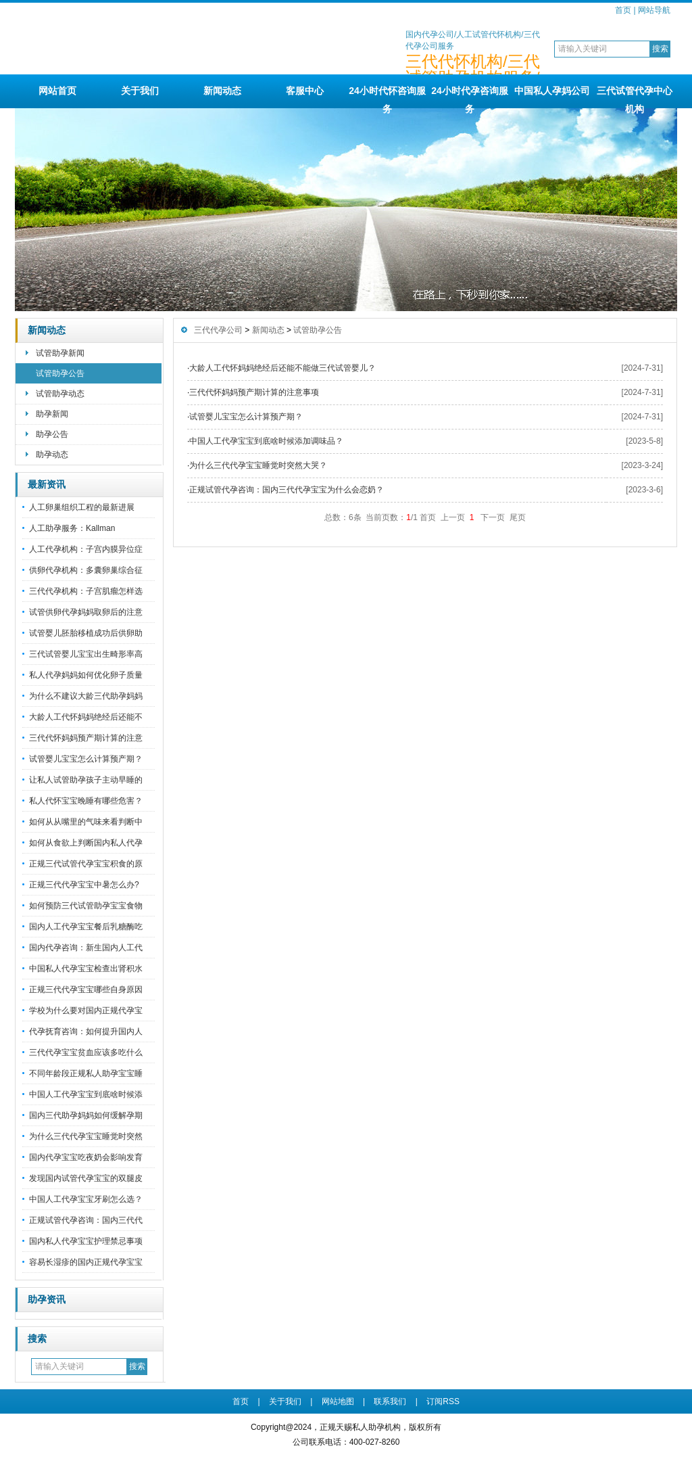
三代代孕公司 (218, 330)
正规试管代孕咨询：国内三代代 (86, 1220)
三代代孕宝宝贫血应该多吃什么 (86, 1052)
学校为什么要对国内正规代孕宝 (86, 1010)
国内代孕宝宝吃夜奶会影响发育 (86, 1157)
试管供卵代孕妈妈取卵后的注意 (86, 612)
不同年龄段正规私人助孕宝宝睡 (86, 1073)
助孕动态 (52, 454)
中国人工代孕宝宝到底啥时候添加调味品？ (266, 441)
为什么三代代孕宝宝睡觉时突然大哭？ (258, 465)
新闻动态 (222, 90)
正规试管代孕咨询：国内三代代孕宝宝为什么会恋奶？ (286, 489)
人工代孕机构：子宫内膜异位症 (86, 549)
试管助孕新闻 (60, 353)
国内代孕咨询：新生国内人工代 (86, 947)
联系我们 (390, 1401)
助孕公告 (52, 434)
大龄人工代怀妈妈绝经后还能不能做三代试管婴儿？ (282, 368)
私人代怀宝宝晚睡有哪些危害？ (86, 801)
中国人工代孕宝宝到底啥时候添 (86, 1094)
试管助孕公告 (60, 373)
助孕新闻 (52, 414)
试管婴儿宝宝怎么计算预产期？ (86, 759)
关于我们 (140, 90)
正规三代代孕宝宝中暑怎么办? (84, 884)
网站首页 (57, 90)
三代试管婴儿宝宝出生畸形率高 (86, 654)
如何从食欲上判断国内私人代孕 (86, 842)
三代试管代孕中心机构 (634, 96)
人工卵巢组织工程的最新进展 (81, 507)
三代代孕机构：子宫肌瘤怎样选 (86, 591)
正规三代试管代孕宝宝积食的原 (86, 863)
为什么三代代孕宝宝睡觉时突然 (86, 1136)
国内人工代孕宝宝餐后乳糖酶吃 (86, 926)
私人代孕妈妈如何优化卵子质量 (86, 675)
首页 (623, 10)
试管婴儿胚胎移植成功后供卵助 (86, 633)
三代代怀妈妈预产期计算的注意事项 (254, 392)
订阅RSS (443, 1401)
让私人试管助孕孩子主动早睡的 (86, 780)
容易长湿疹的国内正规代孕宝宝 (86, 1262)
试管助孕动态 (60, 393)
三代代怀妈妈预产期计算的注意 (86, 738)
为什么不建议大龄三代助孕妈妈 (86, 696)
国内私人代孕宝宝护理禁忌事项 (86, 1241)
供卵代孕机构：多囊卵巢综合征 (86, 570)
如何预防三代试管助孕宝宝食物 (86, 905)
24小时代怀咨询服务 (387, 96)
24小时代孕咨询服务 (469, 96)
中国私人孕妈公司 (552, 90)
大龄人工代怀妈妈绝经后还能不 (86, 717)
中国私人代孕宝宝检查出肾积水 (86, 968)
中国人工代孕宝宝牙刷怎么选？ (86, 1199)
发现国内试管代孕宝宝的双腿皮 (86, 1178)
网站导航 (654, 10)
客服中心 (305, 90)
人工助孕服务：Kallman (72, 528)
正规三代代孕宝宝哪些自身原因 (86, 989)
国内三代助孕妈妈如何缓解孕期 (86, 1115)
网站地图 (338, 1401)
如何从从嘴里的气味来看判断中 (86, 822)
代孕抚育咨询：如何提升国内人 (86, 1031)
